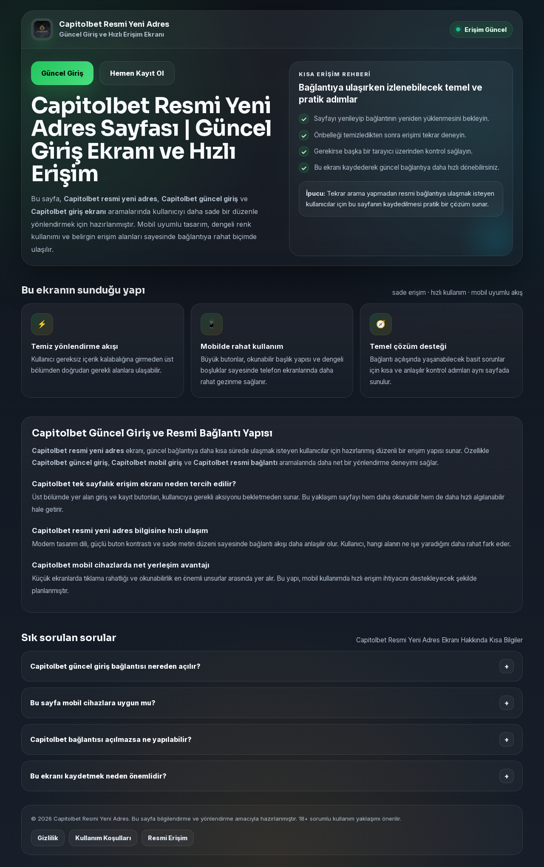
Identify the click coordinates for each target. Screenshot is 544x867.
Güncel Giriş (62, 73)
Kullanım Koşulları (103, 837)
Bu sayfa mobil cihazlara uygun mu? (272, 703)
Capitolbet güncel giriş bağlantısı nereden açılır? (272, 666)
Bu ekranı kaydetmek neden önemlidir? (272, 776)
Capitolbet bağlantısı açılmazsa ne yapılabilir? (272, 739)
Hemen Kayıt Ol (137, 73)
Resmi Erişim (167, 837)
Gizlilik (47, 837)
